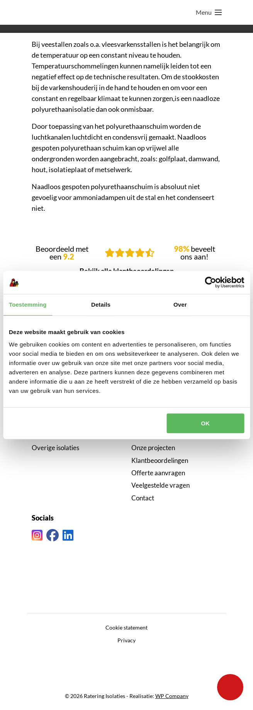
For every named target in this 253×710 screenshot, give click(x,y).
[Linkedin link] (68, 535)
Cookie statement (126, 627)
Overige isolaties (55, 448)
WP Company (171, 696)
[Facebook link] (52, 535)
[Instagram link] (37, 535)
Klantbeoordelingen (159, 460)
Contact (142, 498)
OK (205, 423)
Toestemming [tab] (28, 304)
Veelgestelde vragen (160, 485)
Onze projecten (153, 448)
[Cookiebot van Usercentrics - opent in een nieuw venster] (210, 282)
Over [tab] (180, 304)
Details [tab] (100, 304)
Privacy (126, 640)
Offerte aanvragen (158, 473)
